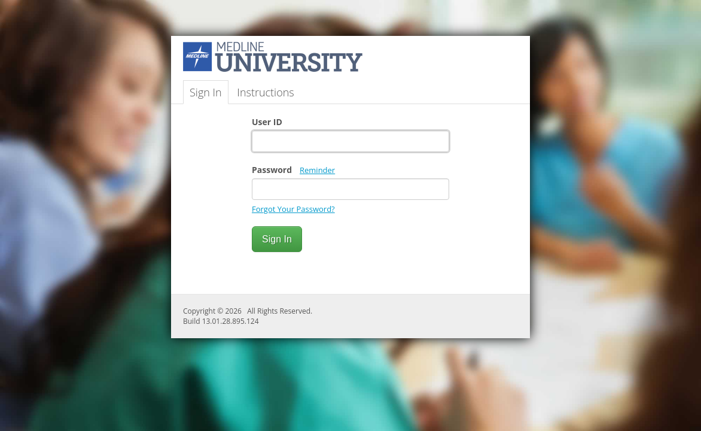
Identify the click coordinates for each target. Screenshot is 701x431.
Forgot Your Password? (293, 209)
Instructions (265, 92)
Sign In (206, 92)
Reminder (317, 170)
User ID (267, 122)
